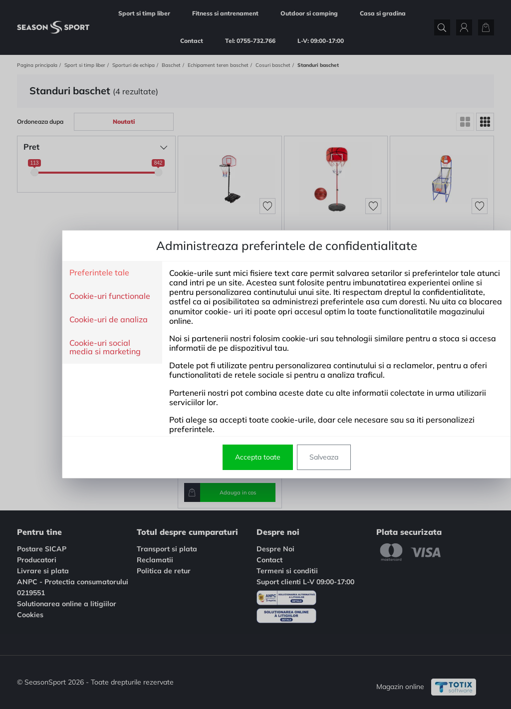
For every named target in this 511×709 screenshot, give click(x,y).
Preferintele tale (68, 272)
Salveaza (292, 457)
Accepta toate (227, 457)
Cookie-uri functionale (78, 296)
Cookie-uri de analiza (77, 319)
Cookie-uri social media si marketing (74, 347)
